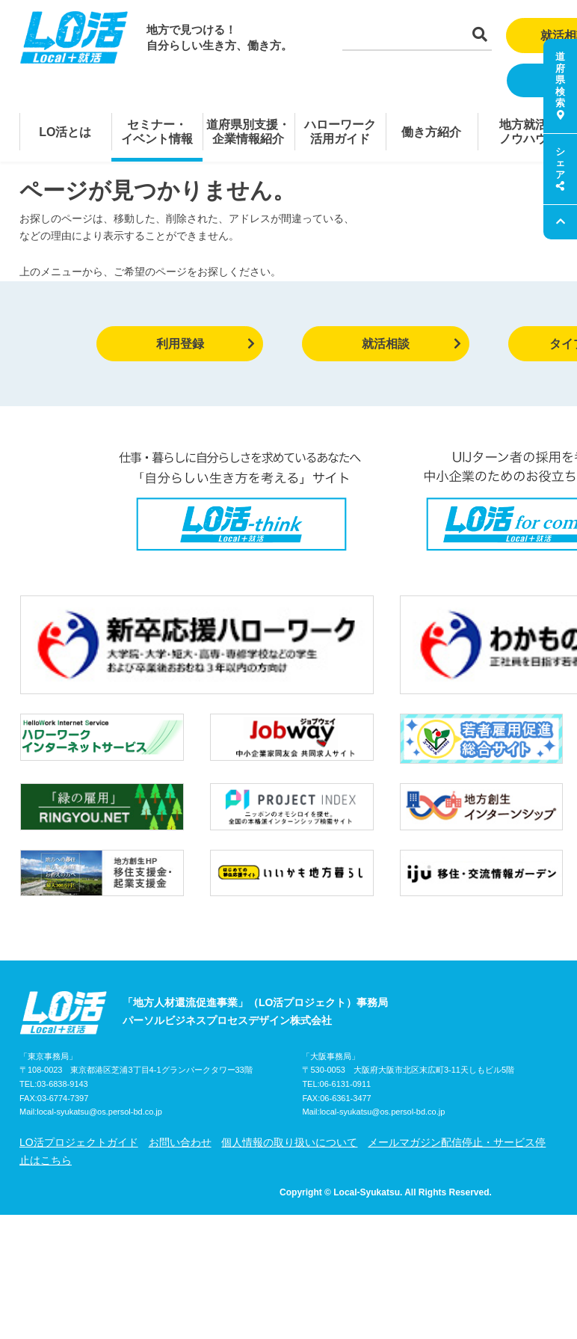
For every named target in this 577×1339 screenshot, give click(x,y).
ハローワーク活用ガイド (340, 131)
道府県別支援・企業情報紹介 (248, 131)
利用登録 (206, 343)
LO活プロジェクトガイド (78, 1062)
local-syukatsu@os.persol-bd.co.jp (99, 1031)
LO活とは (65, 132)
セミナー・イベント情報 (157, 131)
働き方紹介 (431, 132)
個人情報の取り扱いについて (289, 1062)
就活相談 (411, 343)
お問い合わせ (180, 1062)
